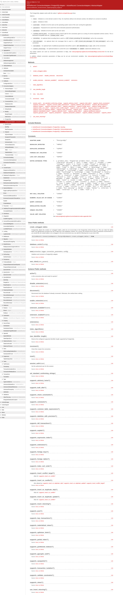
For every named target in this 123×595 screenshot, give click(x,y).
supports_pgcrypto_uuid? (40, 112)
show (36, 239)
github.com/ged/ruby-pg (65, 13)
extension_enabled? (64, 80)
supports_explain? (38, 106)
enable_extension (38, 80)
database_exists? (38, 75)
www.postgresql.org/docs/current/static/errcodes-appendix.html (73, 215)
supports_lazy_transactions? (92, 109)
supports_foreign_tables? (99, 106)
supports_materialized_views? (41, 111)
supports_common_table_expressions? (58, 104)
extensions (74, 80)
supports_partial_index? (75, 111)
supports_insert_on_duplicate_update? (44, 109)
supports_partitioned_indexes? (92, 111)
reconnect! (36, 98)
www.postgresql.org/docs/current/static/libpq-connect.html (88, 51)
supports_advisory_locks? (70, 103)
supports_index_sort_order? (41, 108)
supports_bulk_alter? (85, 103)
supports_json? (77, 109)
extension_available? (51, 80)
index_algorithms (38, 84)
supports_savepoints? (55, 112)
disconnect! (59, 75)
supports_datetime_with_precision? (81, 104)
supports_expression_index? (53, 106)
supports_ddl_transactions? (100, 104)
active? (35, 66)
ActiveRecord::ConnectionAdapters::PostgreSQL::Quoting (49, 127)
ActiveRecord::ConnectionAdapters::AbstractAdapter (84, 5)
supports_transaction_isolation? (72, 112)
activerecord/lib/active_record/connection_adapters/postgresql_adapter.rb (44, 7)
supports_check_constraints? (101, 103)
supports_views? (106, 112)
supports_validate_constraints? (91, 112)
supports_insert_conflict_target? (60, 108)
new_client (40, 94)
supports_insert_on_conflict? (78, 108)
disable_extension (50, 75)
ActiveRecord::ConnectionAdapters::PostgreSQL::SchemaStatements (52, 129)
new (34, 94)
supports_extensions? (69, 106)
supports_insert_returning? (64, 109)
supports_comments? (39, 104)
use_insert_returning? (39, 116)
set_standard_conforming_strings (52, 103)
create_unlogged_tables (40, 71)
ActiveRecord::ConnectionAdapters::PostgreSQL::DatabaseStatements (53, 131)
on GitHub (41, 239)
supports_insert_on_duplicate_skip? (98, 108)
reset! (42, 98)
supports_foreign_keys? (83, 106)
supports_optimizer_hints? (59, 111)
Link (112, 226)
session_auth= (37, 103)
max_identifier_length (39, 89)
